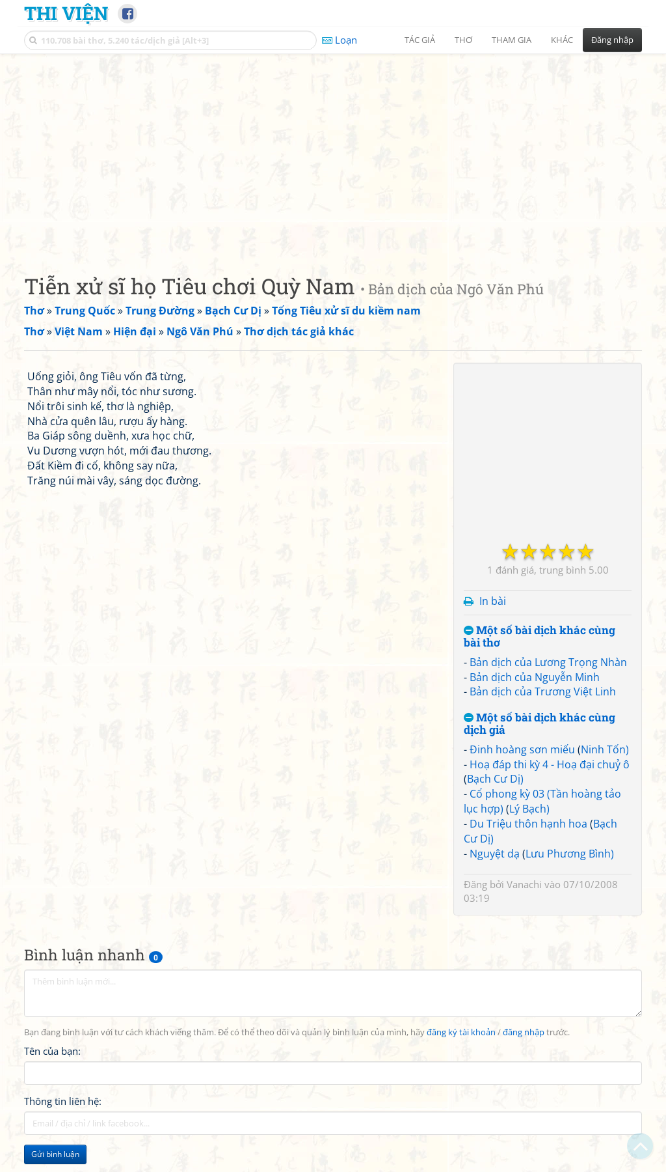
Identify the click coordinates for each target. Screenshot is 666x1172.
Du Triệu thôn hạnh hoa (528, 823)
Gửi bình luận (55, 1154)
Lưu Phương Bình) (570, 853)
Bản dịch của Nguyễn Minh (535, 677)
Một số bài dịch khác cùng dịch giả (539, 724)
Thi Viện (66, 13)
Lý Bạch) (529, 809)
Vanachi (524, 884)
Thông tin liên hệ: (62, 1101)
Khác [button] (562, 40)
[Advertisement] (333, 153)
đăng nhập (523, 1032)
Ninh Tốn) (605, 749)
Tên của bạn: (52, 1050)
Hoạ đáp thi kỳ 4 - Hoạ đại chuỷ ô (550, 764)
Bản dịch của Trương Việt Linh (543, 691)
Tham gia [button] (511, 40)
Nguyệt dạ (495, 853)
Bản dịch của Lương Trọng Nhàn (548, 662)
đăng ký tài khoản (461, 1032)
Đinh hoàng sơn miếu (522, 749)
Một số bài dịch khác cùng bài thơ (539, 636)
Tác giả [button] (420, 40)
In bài (492, 601)
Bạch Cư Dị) (495, 779)
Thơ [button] (463, 40)
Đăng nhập (612, 40)
